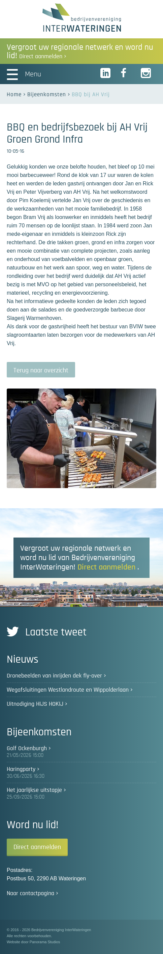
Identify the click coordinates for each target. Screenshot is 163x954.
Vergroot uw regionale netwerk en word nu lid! (80, 51)
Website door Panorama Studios (33, 942)
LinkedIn (105, 73)
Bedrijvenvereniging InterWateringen (81, 17)
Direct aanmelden (37, 847)
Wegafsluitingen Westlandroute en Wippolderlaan (68, 690)
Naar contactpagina (30, 893)
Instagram (146, 73)
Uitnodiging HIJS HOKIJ (35, 704)
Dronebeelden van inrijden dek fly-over (54, 676)
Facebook (126, 73)
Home (14, 94)
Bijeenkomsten (46, 94)
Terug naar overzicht (40, 370)
